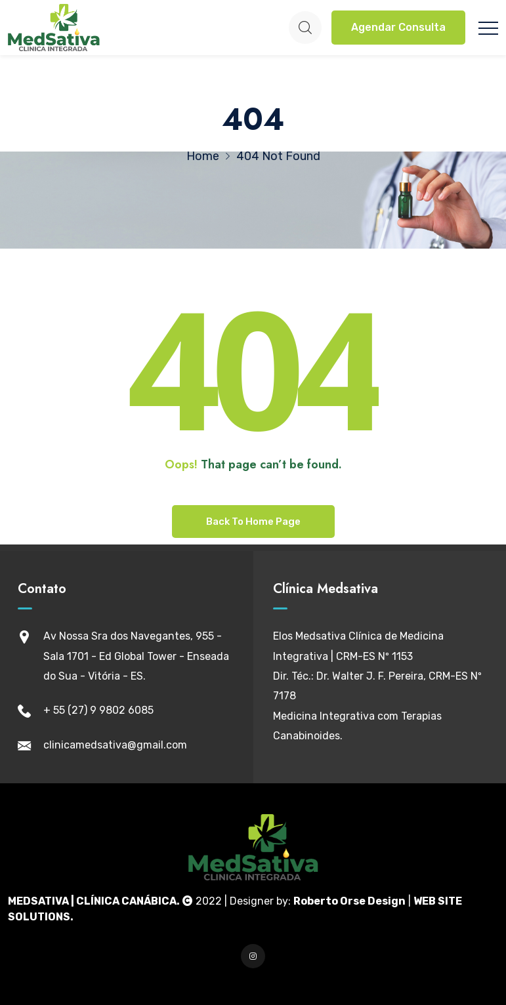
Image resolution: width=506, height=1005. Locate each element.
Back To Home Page (253, 521)
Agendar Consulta (398, 27)
